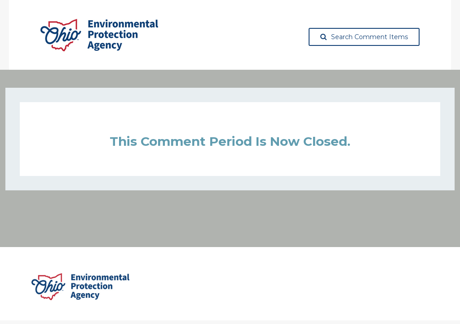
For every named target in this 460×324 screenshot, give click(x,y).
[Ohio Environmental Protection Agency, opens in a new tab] (99, 35)
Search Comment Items (364, 37)
